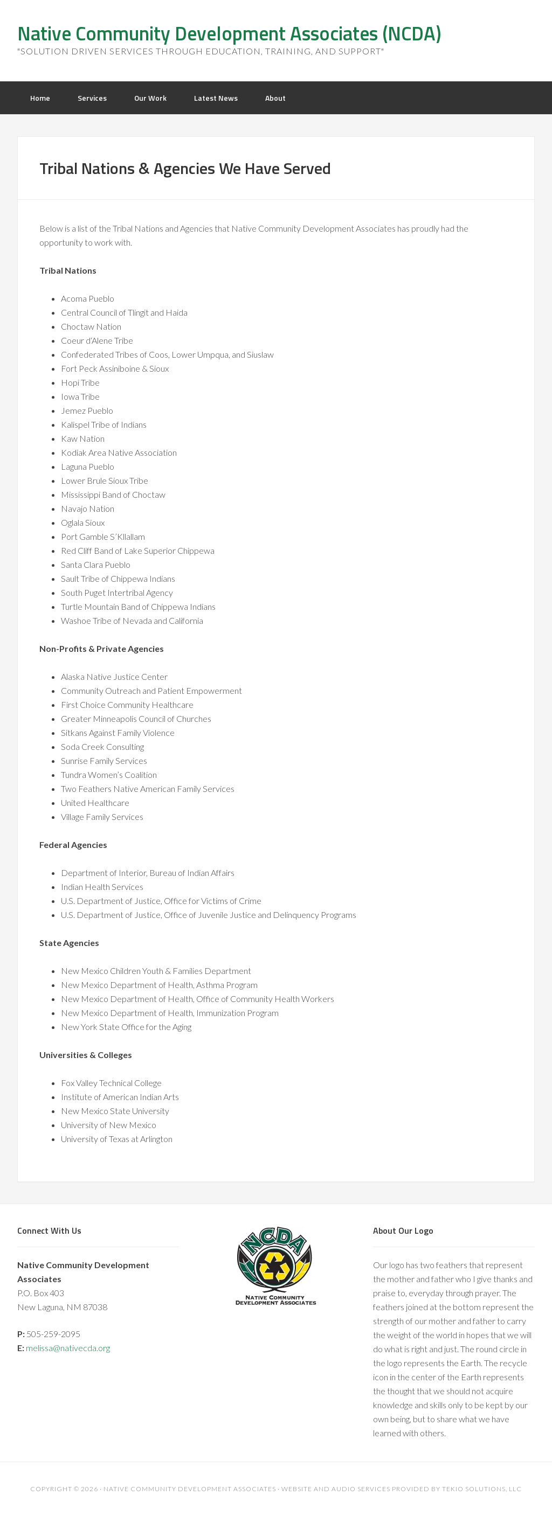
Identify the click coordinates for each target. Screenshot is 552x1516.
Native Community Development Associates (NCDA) (229, 33)
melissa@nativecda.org (68, 1348)
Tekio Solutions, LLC (482, 1489)
